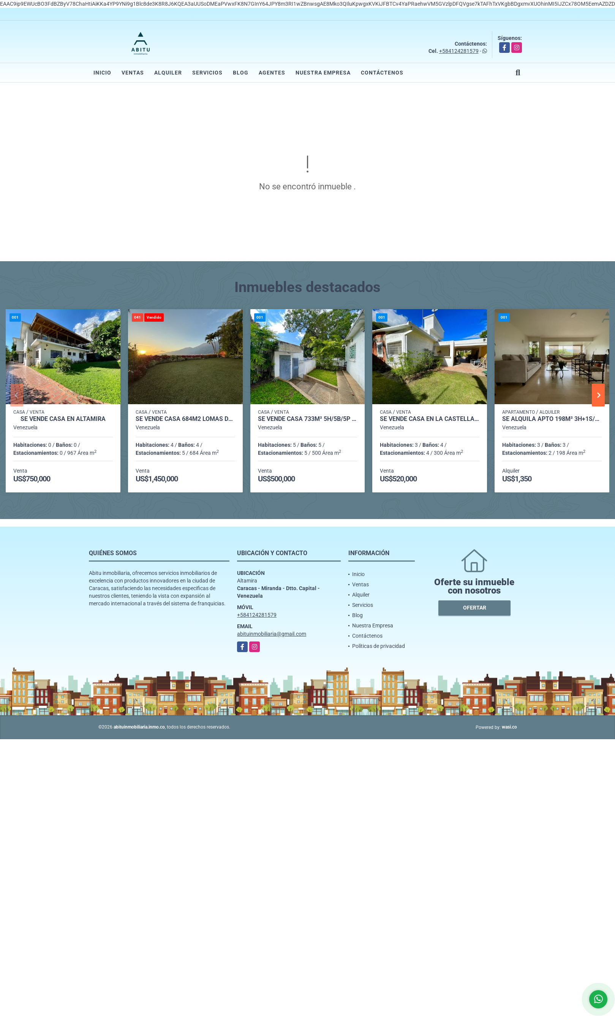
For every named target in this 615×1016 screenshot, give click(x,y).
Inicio (102, 73)
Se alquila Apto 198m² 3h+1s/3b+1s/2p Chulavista (552, 419)
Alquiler (168, 73)
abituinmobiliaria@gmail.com (271, 634)
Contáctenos (382, 73)
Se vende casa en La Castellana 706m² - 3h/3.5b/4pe (429, 419)
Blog (240, 73)
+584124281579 (459, 51)
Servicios (207, 73)
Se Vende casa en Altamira (63, 419)
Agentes (272, 73)
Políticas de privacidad (378, 646)
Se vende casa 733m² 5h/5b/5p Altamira (307, 419)
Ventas (133, 73)
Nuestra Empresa (323, 73)
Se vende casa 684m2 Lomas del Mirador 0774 (185, 419)
